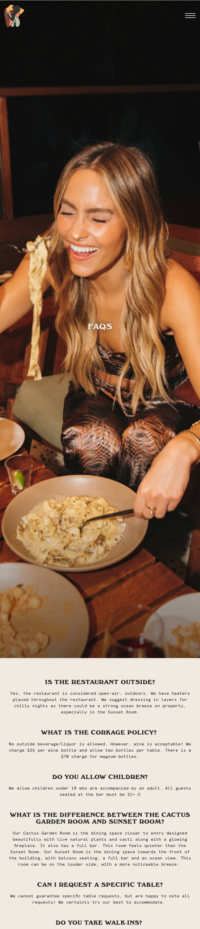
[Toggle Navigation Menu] (190, 15)
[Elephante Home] (14, 15)
